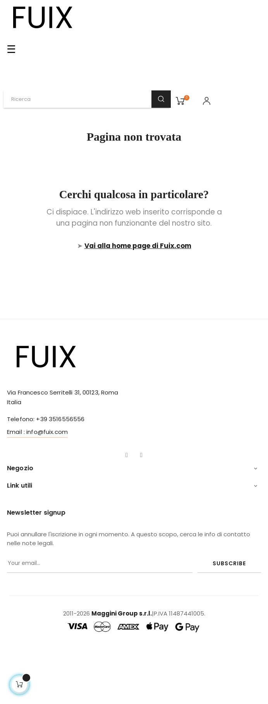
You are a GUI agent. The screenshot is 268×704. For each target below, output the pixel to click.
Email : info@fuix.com (37, 432)
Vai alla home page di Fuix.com (137, 245)
